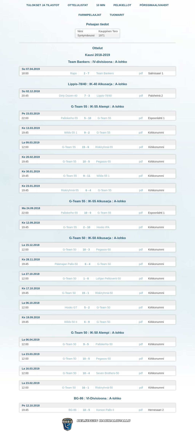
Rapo (73, 73)
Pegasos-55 (103, 161)
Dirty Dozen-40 (68, 95)
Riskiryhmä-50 (104, 292)
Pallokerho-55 (69, 118)
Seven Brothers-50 (107, 373)
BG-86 (73, 409)
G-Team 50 (69, 249)
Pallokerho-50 (104, 344)
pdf (141, 73)
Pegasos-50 (103, 249)
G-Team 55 (104, 118)
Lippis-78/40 (104, 95)
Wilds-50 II (70, 321)
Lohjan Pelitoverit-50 (108, 278)
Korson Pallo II (105, 409)
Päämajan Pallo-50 (66, 264)
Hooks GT (71, 307)
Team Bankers (105, 73)
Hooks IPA (103, 227)
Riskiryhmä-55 (104, 147)
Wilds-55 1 (70, 132)
